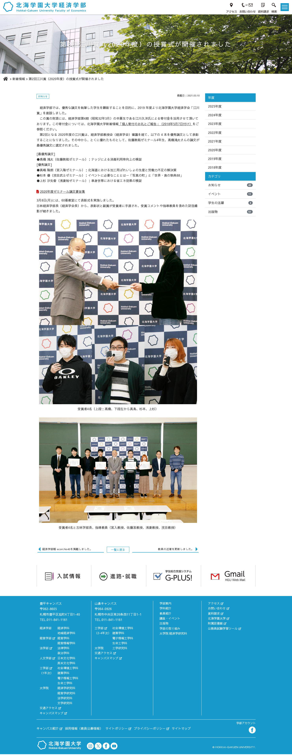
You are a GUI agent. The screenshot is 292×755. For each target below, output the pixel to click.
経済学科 (63, 629)
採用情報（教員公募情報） (84, 729)
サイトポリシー (116, 729)
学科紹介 (165, 609)
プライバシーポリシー (149, 729)
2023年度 (215, 123)
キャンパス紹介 (48, 729)
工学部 (44, 669)
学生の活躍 (230, 203)
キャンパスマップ (51, 714)
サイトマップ (181, 729)
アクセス (214, 604)
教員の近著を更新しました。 (176, 550)
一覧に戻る (118, 550)
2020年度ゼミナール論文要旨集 (62, 192)
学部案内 (165, 604)
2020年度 (215, 150)
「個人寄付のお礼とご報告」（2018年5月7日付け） (155, 124)
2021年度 (215, 141)
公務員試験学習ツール (223, 629)
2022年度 (215, 132)
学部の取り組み (170, 629)
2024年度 (215, 115)
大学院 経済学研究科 (173, 634)
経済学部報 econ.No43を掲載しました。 (67, 550)
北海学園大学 (217, 619)
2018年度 (215, 167)
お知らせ (230, 185)
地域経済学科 (66, 634)
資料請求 (214, 614)
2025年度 (215, 106)
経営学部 (46, 639)
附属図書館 (215, 624)
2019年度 (215, 158)
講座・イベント (170, 619)
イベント (230, 194)
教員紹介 (165, 614)
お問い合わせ (217, 609)
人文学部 (46, 659)
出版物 (230, 211)
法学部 (44, 649)
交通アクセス (48, 709)
